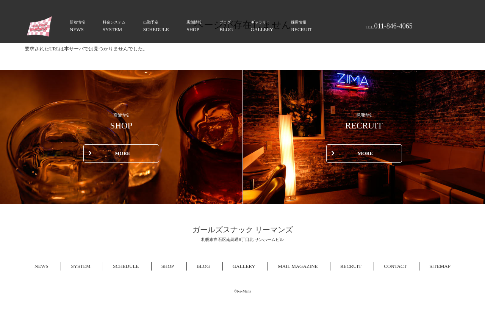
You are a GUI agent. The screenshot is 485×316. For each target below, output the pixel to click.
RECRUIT (301, 25)
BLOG (226, 25)
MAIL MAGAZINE (298, 266)
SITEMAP (440, 266)
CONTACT (395, 266)
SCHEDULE (156, 25)
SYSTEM (114, 25)
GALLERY (262, 25)
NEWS (77, 25)
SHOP (194, 25)
